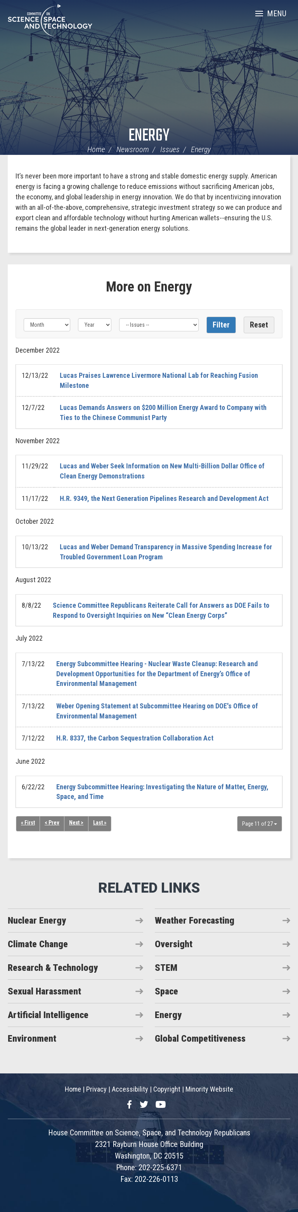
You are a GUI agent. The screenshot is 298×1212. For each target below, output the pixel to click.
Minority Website (209, 1089)
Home (96, 149)
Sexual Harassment (44, 991)
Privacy (96, 1089)
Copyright (166, 1089)
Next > (76, 822)
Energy (149, 136)
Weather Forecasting (194, 920)
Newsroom (132, 149)
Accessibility (130, 1089)
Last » (99, 822)
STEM (166, 967)
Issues (170, 149)
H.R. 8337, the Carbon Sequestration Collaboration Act (134, 738)
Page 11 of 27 (259, 824)
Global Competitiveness (200, 1038)
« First (28, 822)
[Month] (47, 324)
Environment (32, 1038)
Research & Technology (53, 967)
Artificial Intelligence (48, 1015)
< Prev (52, 822)
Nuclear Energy (37, 920)
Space (166, 991)
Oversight (173, 944)
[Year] (94, 324)
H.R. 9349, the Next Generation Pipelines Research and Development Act (164, 498)
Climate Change (38, 944)
